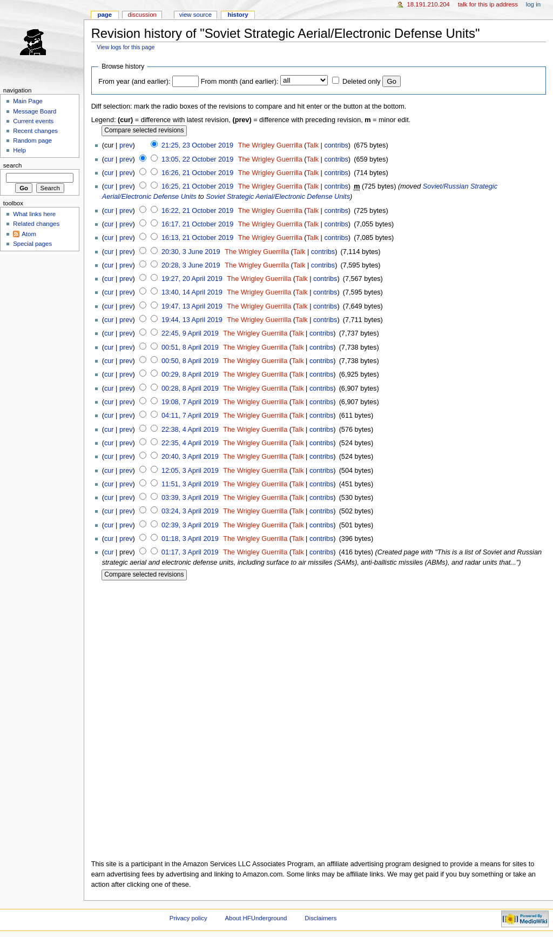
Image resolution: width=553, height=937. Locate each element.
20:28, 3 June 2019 (190, 265)
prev (126, 145)
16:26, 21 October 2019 (197, 173)
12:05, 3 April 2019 (190, 470)
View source (195, 14)
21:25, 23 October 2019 (197, 145)
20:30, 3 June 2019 (190, 252)
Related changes (36, 223)
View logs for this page (125, 47)
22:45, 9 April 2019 (190, 333)
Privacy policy (188, 918)
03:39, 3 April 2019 (190, 497)
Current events (33, 121)
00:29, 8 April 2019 (190, 374)
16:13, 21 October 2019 (197, 238)
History (237, 14)
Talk (312, 145)
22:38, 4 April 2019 (190, 429)
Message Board (34, 111)
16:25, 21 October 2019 (197, 186)
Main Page (28, 101)
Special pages (32, 243)
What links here (34, 214)
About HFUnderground (256, 918)
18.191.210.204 (428, 4)
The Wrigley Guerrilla (270, 145)
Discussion (141, 14)
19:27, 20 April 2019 (191, 279)
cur (109, 159)
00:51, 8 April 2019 (190, 347)
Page (104, 14)
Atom (29, 234)
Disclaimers (320, 918)
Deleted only (361, 81)
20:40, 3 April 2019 (190, 456)
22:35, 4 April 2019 (190, 443)
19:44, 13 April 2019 (191, 320)
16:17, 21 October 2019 (197, 224)
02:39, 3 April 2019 (190, 525)
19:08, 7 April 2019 (190, 402)
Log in (533, 4)
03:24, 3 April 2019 (190, 511)
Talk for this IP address (488, 4)
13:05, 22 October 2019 (197, 159)
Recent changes (35, 131)
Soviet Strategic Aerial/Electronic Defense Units (278, 196)
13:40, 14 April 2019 (191, 292)
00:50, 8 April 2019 (190, 361)
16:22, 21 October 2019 (197, 211)
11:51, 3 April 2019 (190, 484)
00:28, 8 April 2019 (190, 388)
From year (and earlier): (134, 81)
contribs (336, 145)
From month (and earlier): (240, 81)
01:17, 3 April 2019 (190, 552)
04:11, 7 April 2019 (190, 415)
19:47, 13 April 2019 (191, 306)
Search (12, 165)
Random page (32, 140)
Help (19, 150)
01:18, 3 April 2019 (190, 539)
